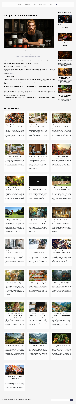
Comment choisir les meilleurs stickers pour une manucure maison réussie (61, 252)
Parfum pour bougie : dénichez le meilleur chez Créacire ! (38, 315)
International (27, 4)
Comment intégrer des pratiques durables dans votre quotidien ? (15, 189)
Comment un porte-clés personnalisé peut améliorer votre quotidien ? (38, 126)
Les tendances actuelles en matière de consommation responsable (61, 346)
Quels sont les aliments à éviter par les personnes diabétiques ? (64, 95)
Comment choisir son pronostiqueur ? (64, 78)
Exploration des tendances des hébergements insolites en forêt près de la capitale (61, 284)
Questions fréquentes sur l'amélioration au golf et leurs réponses (14, 221)
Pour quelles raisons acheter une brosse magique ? (65, 44)
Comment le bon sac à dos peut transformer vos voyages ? (38, 221)
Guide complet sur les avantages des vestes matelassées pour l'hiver (38, 252)
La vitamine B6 (28, 54)
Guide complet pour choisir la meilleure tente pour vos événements (14, 346)
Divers (50, 4)
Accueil (4, 10)
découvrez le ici (11, 73)
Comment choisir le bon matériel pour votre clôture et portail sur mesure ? (61, 189)
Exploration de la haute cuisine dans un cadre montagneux (38, 346)
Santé (35, 4)
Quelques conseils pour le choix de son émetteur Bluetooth (64, 26)
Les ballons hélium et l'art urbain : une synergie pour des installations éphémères (14, 378)
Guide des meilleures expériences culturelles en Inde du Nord (61, 158)
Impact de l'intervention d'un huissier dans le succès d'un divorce (38, 158)
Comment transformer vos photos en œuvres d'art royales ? (61, 221)
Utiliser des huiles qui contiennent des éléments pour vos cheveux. (28, 56)
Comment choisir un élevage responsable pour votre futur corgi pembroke (14, 284)
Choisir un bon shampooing (29, 53)
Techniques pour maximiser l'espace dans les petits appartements (14, 252)
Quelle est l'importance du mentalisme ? (65, 61)
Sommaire (29, 51)
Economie (20, 4)
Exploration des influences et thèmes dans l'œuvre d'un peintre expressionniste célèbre (14, 127)
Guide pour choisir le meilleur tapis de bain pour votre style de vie (38, 189)
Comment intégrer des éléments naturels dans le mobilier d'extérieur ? (14, 158)
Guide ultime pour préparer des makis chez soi (38, 283)
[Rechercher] (60, 400)
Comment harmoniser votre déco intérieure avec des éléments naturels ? (61, 126)
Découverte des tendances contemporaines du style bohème (14, 315)
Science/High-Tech (42, 4)
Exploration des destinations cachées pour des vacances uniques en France (61, 315)
